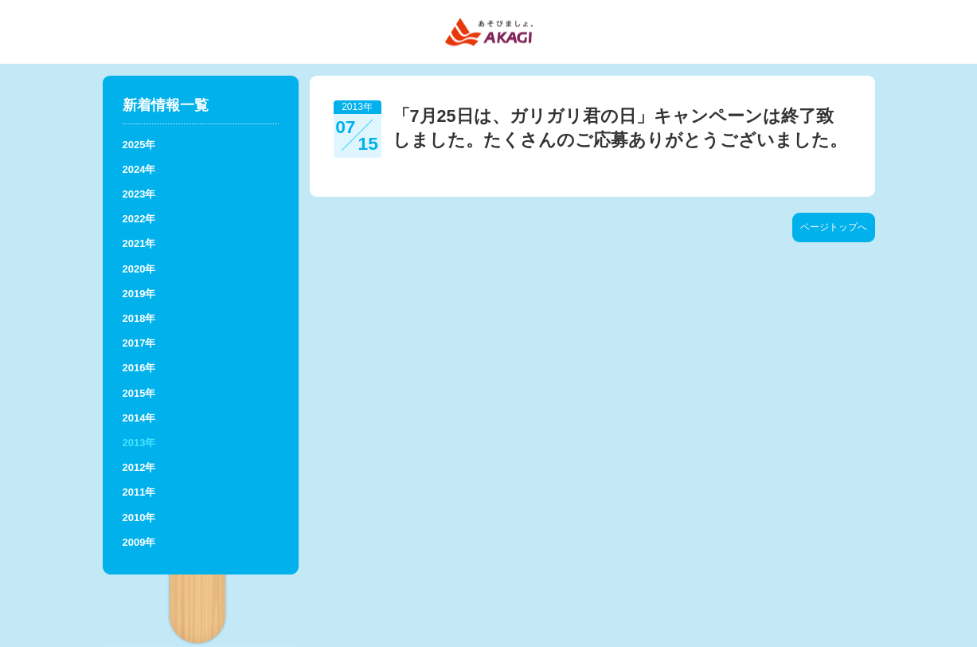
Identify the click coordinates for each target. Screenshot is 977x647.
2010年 (139, 517)
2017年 (139, 343)
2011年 (139, 492)
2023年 (139, 194)
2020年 (139, 269)
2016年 (139, 368)
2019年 (139, 294)
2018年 (139, 318)
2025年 (139, 145)
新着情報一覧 (166, 105)
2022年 (139, 219)
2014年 (139, 418)
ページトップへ (833, 227)
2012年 (139, 467)
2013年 (139, 443)
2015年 (139, 393)
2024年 (139, 169)
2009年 (139, 542)
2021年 (139, 243)
